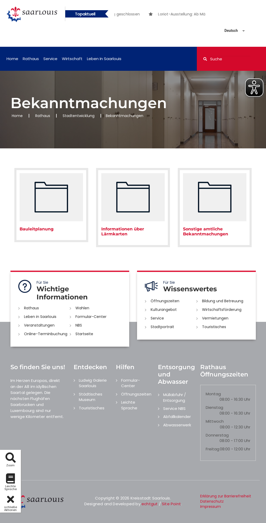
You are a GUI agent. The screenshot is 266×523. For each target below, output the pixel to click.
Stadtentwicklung (78, 115)
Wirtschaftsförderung (221, 309)
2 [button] (164, 15)
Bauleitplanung (37, 228)
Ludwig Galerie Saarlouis (93, 382)
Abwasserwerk (177, 425)
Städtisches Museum (90, 396)
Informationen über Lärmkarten (122, 231)
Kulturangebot (164, 309)
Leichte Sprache (129, 404)
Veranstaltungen (39, 325)
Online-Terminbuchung (45, 333)
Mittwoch (215, 421)
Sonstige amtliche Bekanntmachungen (205, 231)
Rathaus (31, 58)
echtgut (149, 504)
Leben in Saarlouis (104, 58)
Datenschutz (212, 501)
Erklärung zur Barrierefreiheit (225, 496)
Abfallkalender (177, 416)
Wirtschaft (72, 58)
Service (50, 58)
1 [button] (156, 15)
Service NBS (174, 408)
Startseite (84, 333)
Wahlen (82, 308)
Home (12, 58)
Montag (213, 394)
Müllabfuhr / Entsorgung (174, 397)
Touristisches (214, 326)
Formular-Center (91, 316)
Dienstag (214, 407)
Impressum (210, 506)
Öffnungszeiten (165, 301)
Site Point (171, 504)
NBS (78, 325)
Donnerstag (217, 435)
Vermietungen (215, 318)
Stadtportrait (162, 326)
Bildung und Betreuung (222, 301)
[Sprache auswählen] (228, 31)
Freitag (212, 449)
